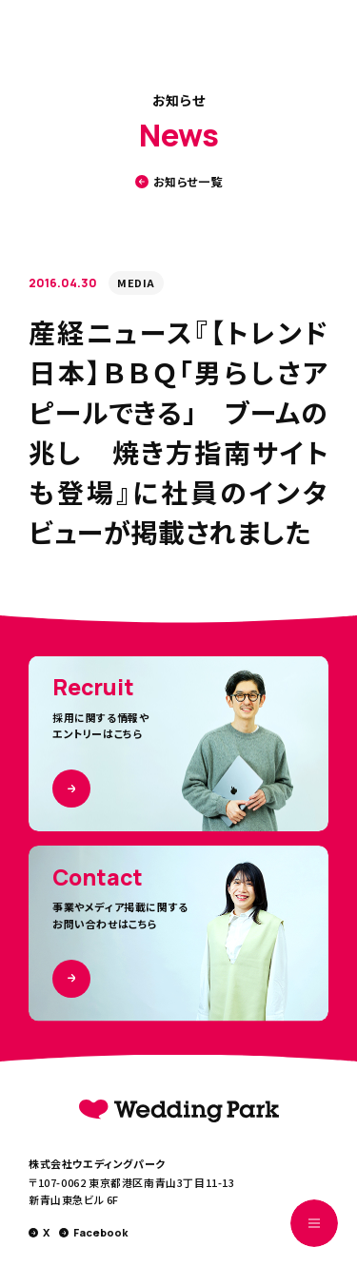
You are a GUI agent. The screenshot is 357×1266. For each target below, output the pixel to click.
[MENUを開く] (314, 1223)
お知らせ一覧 (179, 181)
